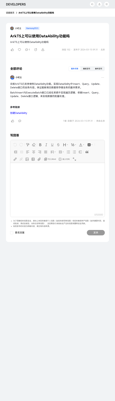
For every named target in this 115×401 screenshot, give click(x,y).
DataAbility (18, 113)
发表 (95, 232)
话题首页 (10, 13)
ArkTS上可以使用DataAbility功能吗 (36, 13)
